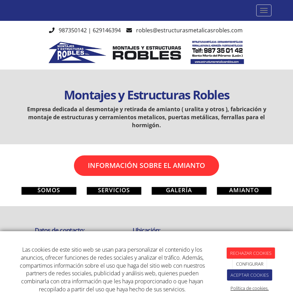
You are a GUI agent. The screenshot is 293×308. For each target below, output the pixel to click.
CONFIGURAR (249, 264)
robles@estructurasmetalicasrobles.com (190, 30)
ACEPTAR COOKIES (250, 275)
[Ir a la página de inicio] (14, 10)
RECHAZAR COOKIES (250, 253)
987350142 (73, 30)
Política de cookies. (250, 288)
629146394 (107, 30)
